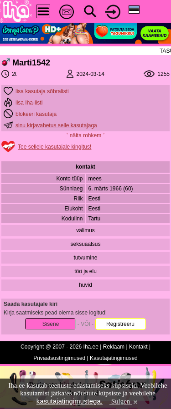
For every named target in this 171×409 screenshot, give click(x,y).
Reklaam (113, 347)
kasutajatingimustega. (69, 401)
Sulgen (124, 401)
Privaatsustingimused (59, 358)
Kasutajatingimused (114, 358)
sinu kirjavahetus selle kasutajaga (56, 125)
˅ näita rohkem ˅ (85, 135)
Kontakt (138, 347)
